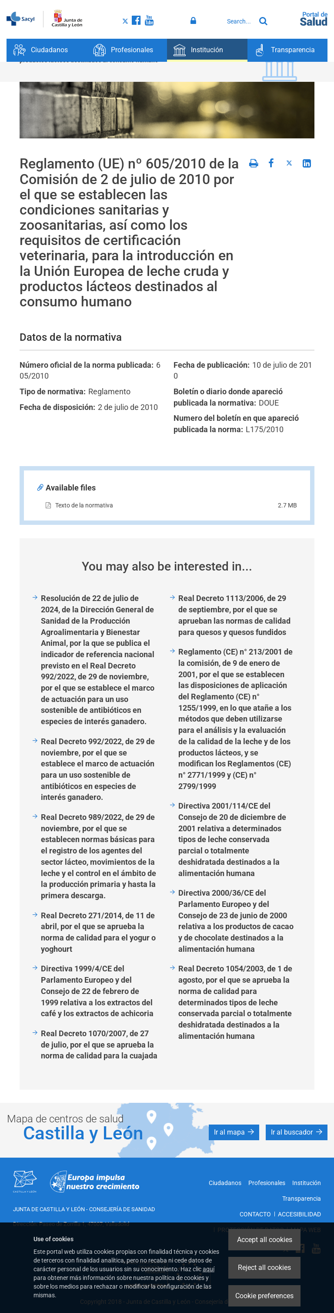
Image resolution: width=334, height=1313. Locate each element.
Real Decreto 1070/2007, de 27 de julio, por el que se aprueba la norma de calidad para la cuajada (99, 1044)
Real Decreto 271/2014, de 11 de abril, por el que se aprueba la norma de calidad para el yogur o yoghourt (98, 932)
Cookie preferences (264, 1296)
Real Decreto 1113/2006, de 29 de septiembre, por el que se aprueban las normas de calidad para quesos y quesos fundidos (234, 615)
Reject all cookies (264, 1267)
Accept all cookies (264, 1240)
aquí (208, 1269)
